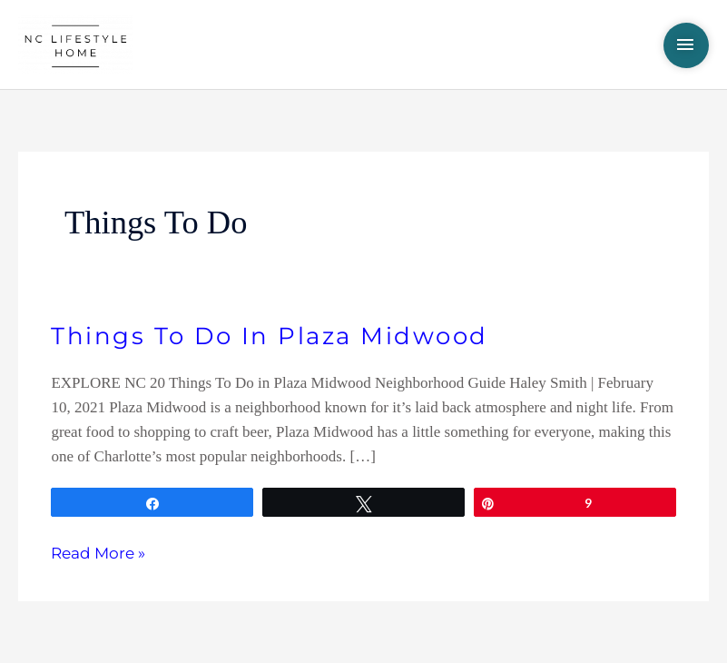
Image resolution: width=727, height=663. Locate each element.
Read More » (98, 551)
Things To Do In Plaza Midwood (269, 336)
